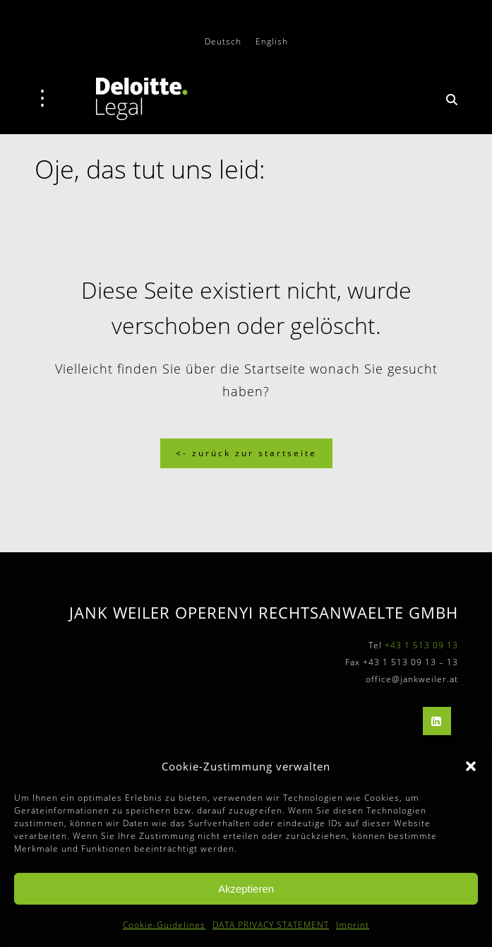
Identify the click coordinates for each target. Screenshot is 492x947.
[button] (471, 766)
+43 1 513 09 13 (421, 645)
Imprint (352, 925)
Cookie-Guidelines (164, 925)
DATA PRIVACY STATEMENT (270, 925)
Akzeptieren (246, 889)
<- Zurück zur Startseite (246, 453)
